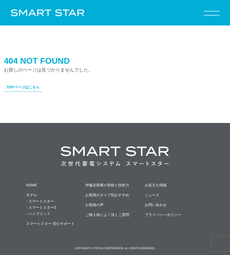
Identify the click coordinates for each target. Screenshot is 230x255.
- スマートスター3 (41, 207)
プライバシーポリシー (163, 215)
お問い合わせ (156, 205)
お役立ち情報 (156, 185)
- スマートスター (40, 201)
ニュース (152, 195)
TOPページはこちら (23, 87)
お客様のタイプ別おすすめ (107, 195)
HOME (31, 185)
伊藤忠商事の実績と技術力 (107, 185)
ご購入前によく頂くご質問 (107, 215)
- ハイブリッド (38, 213)
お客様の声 (94, 205)
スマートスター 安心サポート (50, 223)
